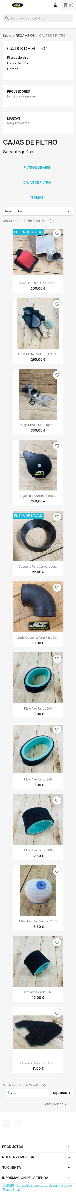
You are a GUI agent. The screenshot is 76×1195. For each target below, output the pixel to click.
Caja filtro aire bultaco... (38, 425)
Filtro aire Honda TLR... (38, 992)
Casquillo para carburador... (38, 566)
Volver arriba (56, 1104)
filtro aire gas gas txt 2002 (38, 921)
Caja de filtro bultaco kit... (38, 283)
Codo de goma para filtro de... (38, 638)
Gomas (12, 69)
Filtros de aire (18, 57)
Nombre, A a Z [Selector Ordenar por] (38, 211)
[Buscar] (38, 18)
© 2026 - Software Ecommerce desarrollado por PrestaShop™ (38, 1187)
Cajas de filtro (18, 63)
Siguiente (62, 1093)
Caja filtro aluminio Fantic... (38, 496)
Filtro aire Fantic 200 (38, 708)
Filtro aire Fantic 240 (38, 779)
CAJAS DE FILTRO (27, 48)
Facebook (6, 1123)
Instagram (18, 1123)
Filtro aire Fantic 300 (38, 850)
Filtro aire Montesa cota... (38, 1063)
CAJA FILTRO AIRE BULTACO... (38, 354)
